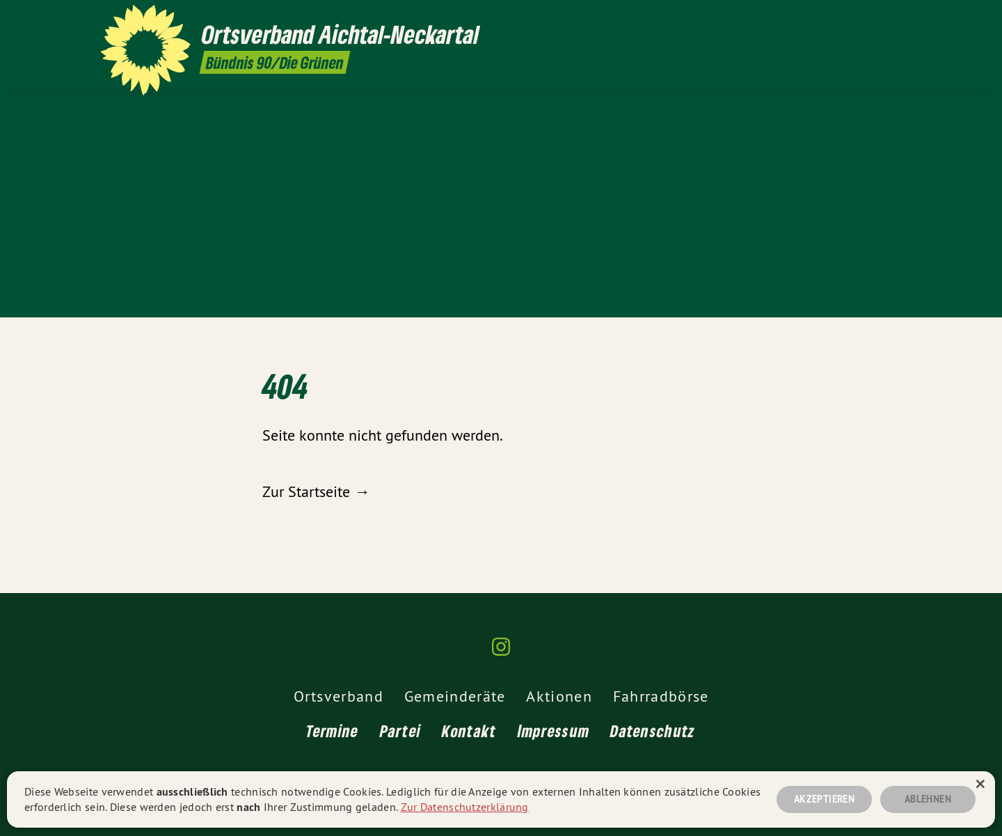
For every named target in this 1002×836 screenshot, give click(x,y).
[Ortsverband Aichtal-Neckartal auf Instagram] (894, 19)
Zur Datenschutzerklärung (465, 807)
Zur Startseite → (315, 491)
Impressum (554, 730)
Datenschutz (652, 730)
